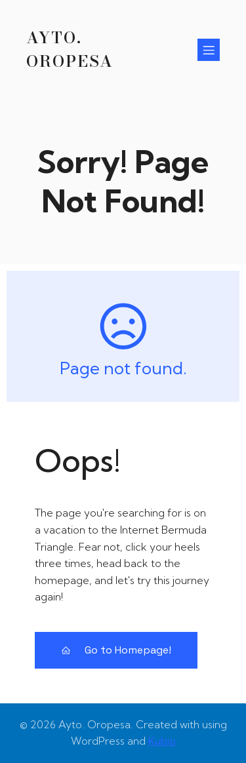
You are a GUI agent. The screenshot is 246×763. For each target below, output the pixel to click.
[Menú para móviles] (208, 50)
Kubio (162, 740)
